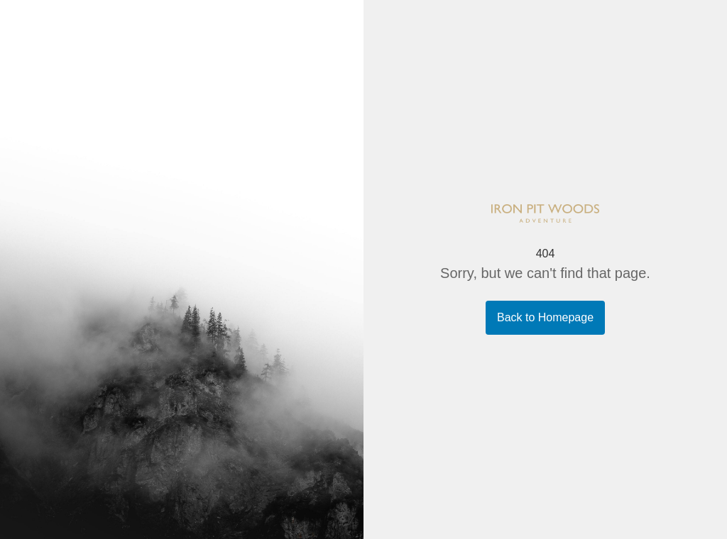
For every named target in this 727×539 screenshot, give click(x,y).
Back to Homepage (545, 317)
